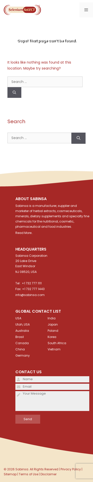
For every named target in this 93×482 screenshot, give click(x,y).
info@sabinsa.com (30, 295)
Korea (52, 337)
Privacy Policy (71, 469)
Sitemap (10, 474)
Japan (53, 324)
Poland (53, 331)
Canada (22, 343)
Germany (22, 355)
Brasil (19, 337)
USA (18, 318)
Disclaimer (48, 474)
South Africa (57, 343)
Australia (22, 331)
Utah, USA (22, 324)
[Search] (14, 92)
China (20, 349)
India (52, 318)
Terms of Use (28, 474)
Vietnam (54, 349)
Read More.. (24, 233)
